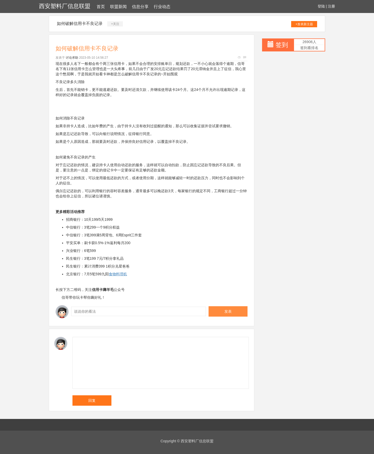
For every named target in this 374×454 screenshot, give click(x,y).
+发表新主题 (304, 24)
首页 (101, 6)
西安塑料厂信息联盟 (64, 6)
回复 (92, 400)
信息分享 (140, 6)
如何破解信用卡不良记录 (80, 23)
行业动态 (162, 6)
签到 (282, 44)
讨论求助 (72, 57)
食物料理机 (118, 274)
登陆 (321, 6)
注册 (331, 6)
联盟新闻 (118, 6)
